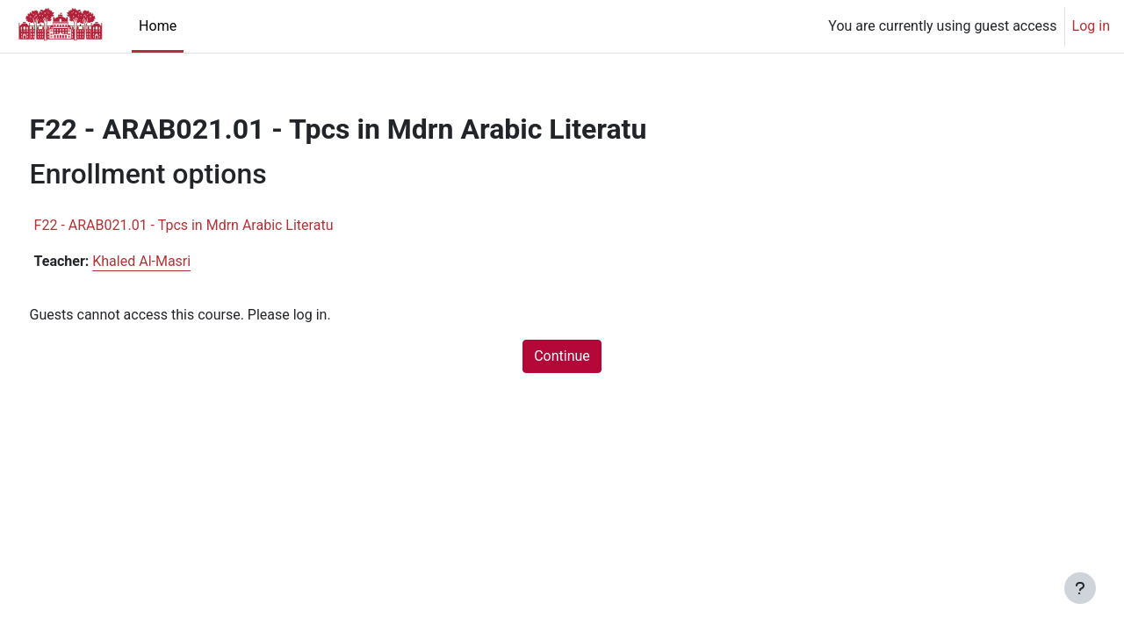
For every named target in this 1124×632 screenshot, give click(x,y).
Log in (1091, 26)
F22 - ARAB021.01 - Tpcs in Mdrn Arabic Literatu (216, 225)
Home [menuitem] (158, 26)
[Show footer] (1080, 588)
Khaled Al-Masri (175, 261)
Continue (562, 356)
